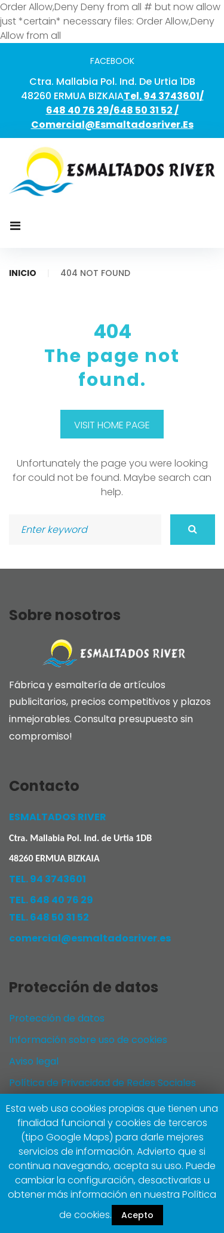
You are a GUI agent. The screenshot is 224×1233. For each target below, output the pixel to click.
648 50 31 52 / (146, 110)
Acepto (137, 1215)
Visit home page (112, 425)
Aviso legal (34, 1061)
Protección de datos (57, 1018)
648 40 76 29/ (79, 110)
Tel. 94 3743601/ (164, 96)
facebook (112, 61)
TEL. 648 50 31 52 (49, 917)
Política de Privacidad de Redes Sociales (102, 1083)
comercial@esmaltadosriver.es (112, 124)
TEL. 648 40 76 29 (51, 900)
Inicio (22, 273)
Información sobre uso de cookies (88, 1040)
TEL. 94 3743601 (47, 879)
